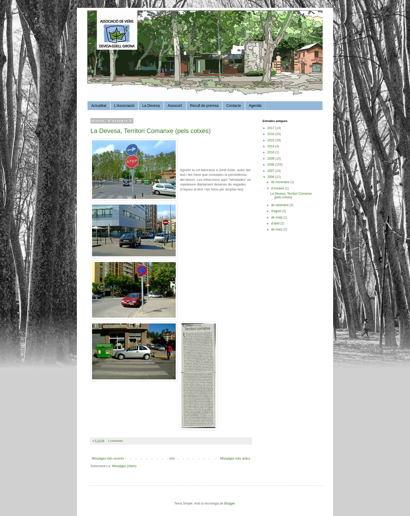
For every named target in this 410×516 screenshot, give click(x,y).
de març (277, 229)
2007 (271, 171)
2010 (271, 152)
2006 (271, 177)
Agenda (255, 105)
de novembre (280, 182)
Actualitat (98, 105)
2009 (271, 158)
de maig (277, 217)
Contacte (233, 105)
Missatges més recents (108, 458)
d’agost (276, 211)
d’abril (275, 223)
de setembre (280, 205)
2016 (271, 134)
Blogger (229, 503)
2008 (271, 164)
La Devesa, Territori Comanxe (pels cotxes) (150, 130)
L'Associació (124, 105)
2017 (271, 128)
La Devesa (151, 105)
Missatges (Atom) (124, 466)
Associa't (175, 105)
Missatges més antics (235, 458)
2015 (271, 140)
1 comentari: (116, 440)
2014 (271, 146)
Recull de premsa (204, 105)
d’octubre (278, 188)
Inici (172, 458)
